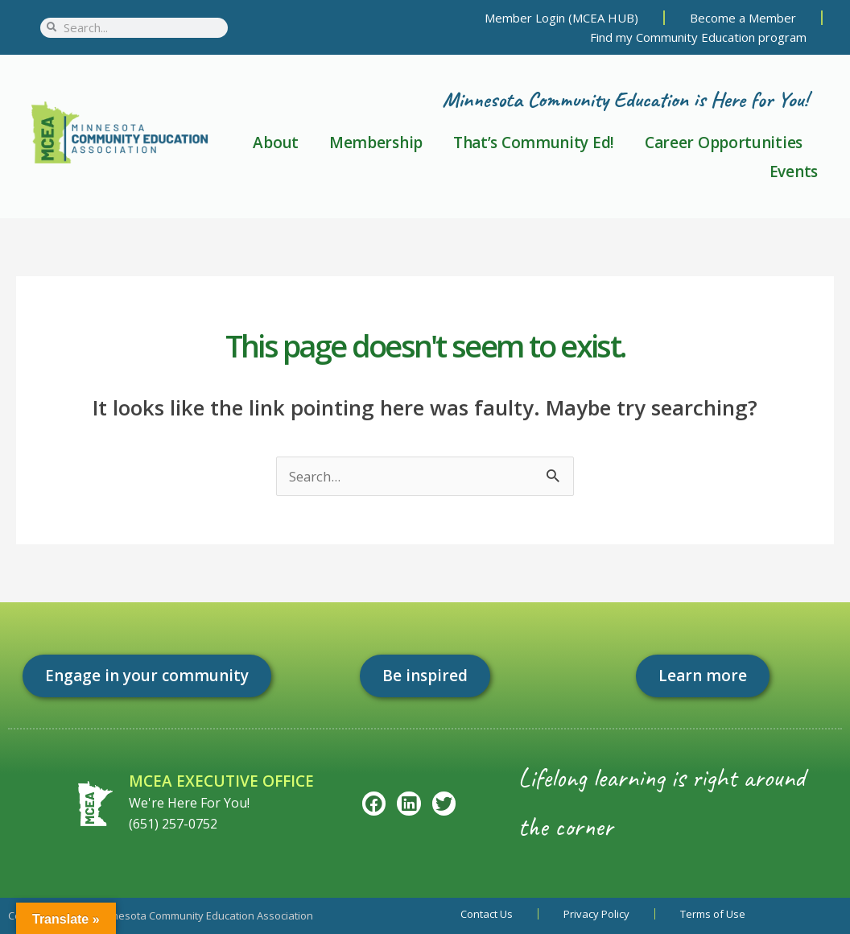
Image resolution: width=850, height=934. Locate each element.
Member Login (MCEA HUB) (561, 18)
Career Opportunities (724, 142)
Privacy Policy (596, 914)
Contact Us (486, 914)
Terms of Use (712, 914)
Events (794, 171)
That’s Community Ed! (533, 142)
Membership (376, 142)
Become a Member (743, 18)
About (276, 142)
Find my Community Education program (698, 37)
